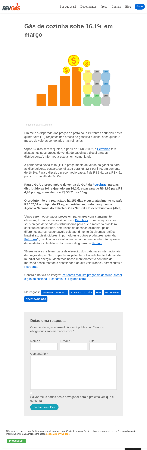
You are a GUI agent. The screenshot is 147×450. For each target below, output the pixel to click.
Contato (116, 6)
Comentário (39, 353)
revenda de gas (36, 299)
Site (91, 341)
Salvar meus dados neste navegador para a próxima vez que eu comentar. (72, 398)
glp (98, 292)
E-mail (65, 341)
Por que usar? (68, 6)
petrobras (112, 292)
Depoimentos (88, 6)
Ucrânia (97, 243)
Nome (35, 341)
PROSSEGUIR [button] (16, 441)
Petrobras (103, 149)
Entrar (139, 6)
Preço (104, 6)
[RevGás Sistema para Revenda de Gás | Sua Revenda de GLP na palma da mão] (11, 6)
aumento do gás (81, 292)
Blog (128, 6)
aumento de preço (54, 292)
